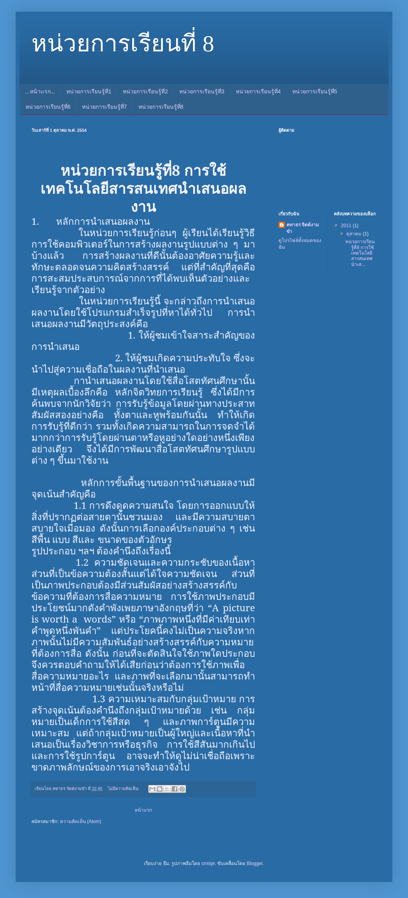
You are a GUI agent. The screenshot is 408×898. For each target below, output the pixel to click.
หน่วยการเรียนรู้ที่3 (201, 91)
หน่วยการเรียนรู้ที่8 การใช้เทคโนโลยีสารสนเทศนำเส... (360, 253)
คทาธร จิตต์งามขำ (302, 228)
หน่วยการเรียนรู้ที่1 (88, 91)
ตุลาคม (354, 234)
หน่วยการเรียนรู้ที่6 (48, 107)
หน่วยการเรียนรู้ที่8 (161, 107)
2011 (347, 225)
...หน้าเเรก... (40, 91)
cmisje (208, 863)
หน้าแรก (143, 810)
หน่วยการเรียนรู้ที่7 (104, 107)
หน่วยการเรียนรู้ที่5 (314, 91)
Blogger (255, 863)
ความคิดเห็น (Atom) (80, 821)
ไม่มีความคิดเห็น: (124, 788)
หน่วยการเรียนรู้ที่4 (258, 91)
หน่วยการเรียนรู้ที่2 (145, 91)
